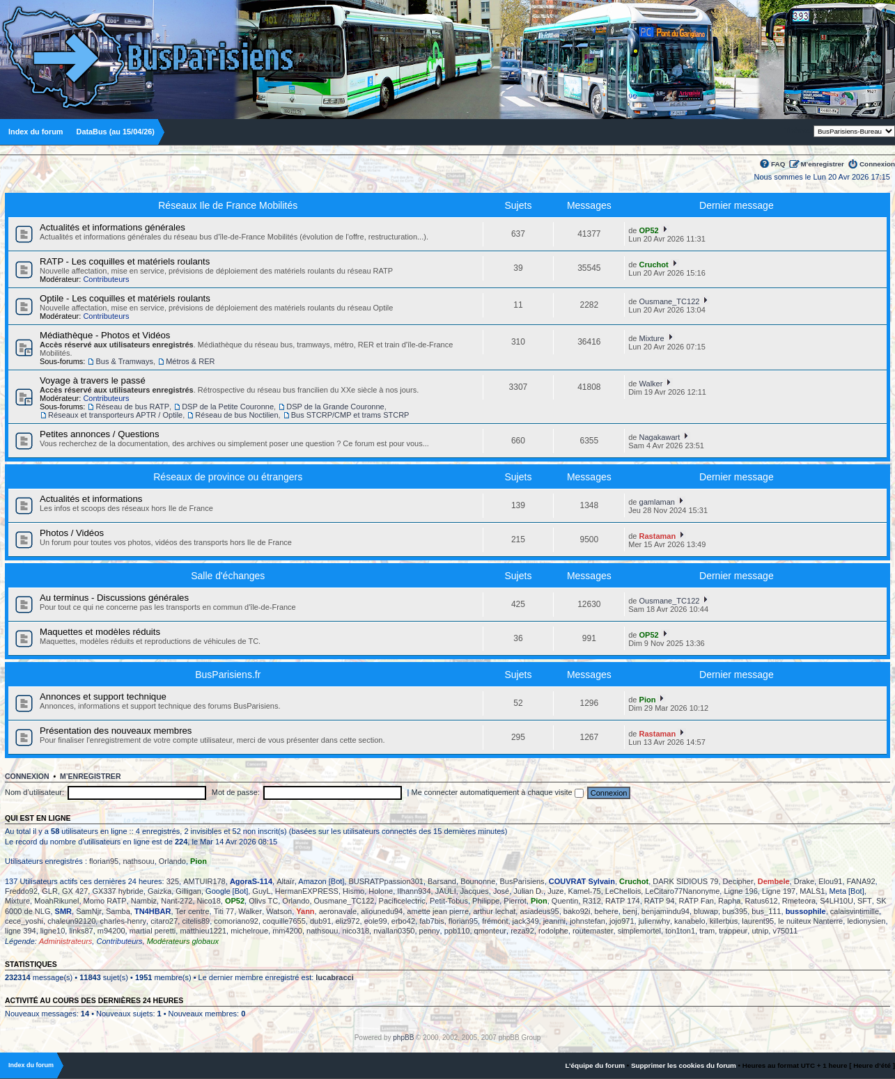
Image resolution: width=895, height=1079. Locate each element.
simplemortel (639, 931)
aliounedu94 (382, 911)
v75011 (784, 931)
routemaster (593, 931)
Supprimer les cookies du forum (683, 1065)
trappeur (733, 931)
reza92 (522, 931)
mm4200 (287, 931)
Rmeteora (799, 901)
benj (630, 911)
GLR (50, 891)
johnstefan (587, 921)
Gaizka (159, 891)
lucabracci (334, 977)
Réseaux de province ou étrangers (227, 476)
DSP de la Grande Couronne (335, 406)
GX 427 (75, 891)
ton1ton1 (680, 931)
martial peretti (153, 931)
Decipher (738, 881)
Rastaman (657, 536)
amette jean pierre (438, 911)
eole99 (375, 921)
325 (172, 881)
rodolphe (553, 931)
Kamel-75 (584, 891)
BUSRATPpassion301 (385, 881)
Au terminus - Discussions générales (114, 597)
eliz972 (348, 921)
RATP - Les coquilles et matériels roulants (125, 261)
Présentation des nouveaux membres (116, 730)
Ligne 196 (740, 891)
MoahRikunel (56, 901)
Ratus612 (761, 901)
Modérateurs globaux (183, 941)
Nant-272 (176, 901)
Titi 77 (224, 911)
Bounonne (477, 881)
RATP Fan (696, 901)
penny (429, 931)
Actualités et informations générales (112, 227)
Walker (651, 383)
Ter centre (193, 911)
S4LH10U (836, 901)
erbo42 (403, 921)
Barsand (442, 881)
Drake (804, 881)
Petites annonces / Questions (99, 434)
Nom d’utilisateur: (34, 792)
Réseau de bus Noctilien (236, 415)
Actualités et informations (91, 499)
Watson (279, 911)
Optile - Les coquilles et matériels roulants (125, 298)
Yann (305, 911)
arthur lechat (494, 911)
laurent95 (758, 921)
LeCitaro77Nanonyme (682, 891)
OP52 (649, 230)
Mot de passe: (236, 792)
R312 (592, 901)
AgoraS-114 (251, 881)
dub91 (321, 921)
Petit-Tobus (449, 901)
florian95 (103, 861)
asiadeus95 (539, 911)
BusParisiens (521, 881)
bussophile (806, 911)
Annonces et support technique (103, 696)
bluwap (706, 911)
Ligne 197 (778, 891)
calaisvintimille (854, 911)
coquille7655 (284, 921)
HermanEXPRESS (306, 891)
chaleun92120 (71, 921)
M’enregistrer (822, 164)
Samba (118, 911)
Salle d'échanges (228, 575)
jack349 (526, 921)
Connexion (877, 164)
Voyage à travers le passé (93, 380)
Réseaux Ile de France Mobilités (227, 205)
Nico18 (209, 901)
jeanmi (554, 921)
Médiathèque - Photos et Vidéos (105, 335)
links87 (81, 931)
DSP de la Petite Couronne (228, 406)
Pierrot (515, 901)
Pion (647, 699)
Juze (555, 891)
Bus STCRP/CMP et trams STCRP (350, 415)
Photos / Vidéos (72, 533)
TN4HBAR (152, 911)
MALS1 (812, 891)
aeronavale (338, 911)
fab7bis (431, 921)
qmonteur (490, 931)
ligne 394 (20, 931)
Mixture (651, 338)
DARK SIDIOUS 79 (685, 881)
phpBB (403, 1037)
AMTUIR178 (204, 881)
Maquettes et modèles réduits (100, 632)
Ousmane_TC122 (669, 301)
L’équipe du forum (595, 1065)
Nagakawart (659, 437)
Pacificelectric (402, 901)
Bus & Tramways (124, 361)
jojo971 (621, 921)
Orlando (172, 861)
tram (707, 931)
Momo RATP (105, 901)
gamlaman (657, 502)
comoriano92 (236, 921)
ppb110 (457, 931)
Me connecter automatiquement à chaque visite (498, 792)
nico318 (355, 931)
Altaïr (286, 881)
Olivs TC (263, 901)
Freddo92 (21, 891)
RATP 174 (622, 901)
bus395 (734, 911)
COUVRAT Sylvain (582, 881)
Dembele (774, 881)
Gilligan (188, 891)
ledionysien (866, 921)
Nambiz (144, 901)
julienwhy (654, 921)
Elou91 (830, 881)
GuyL (261, 891)
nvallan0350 (393, 931)
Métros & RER (190, 361)
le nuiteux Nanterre (810, 921)
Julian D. (528, 891)
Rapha (729, 901)
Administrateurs (65, 941)
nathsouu (138, 861)
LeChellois (623, 891)
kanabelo (690, 921)
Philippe (485, 901)
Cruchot (654, 264)
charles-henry (123, 921)
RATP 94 (659, 901)
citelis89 (196, 921)
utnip (760, 931)
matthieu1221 (203, 931)
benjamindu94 (665, 911)
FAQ (778, 164)
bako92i (577, 911)
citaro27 (164, 921)
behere (606, 911)
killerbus (724, 921)
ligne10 (52, 931)
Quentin (565, 901)
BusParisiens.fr (227, 674)
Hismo (353, 891)
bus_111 (766, 911)
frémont (495, 921)
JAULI (445, 891)
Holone (380, 891)
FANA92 (861, 881)
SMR (63, 911)
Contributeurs (106, 279)
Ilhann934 (413, 891)
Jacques (474, 891)
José (501, 891)
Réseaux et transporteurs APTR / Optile (115, 415)
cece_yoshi (24, 921)
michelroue (249, 931)
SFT (864, 901)
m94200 (111, 931)
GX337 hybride (117, 891)
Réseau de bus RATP (132, 406)
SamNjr (89, 911)
